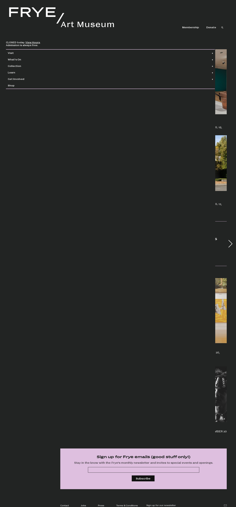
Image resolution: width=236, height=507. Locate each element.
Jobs (83, 505)
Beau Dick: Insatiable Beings (81, 114)
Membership (190, 27)
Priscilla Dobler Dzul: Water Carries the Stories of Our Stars (168, 125)
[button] (230, 244)
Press (101, 505)
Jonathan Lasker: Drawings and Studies (83, 204)
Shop (19, 85)
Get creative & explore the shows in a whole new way (79, 344)
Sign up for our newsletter (161, 505)
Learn (19, 72)
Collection (22, 65)
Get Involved (24, 78)
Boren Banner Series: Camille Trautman (167, 201)
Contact (64, 505)
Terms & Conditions (127, 505)
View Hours (40, 42)
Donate (211, 27)
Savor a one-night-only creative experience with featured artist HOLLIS (83, 434)
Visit (19, 52)
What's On (22, 59)
